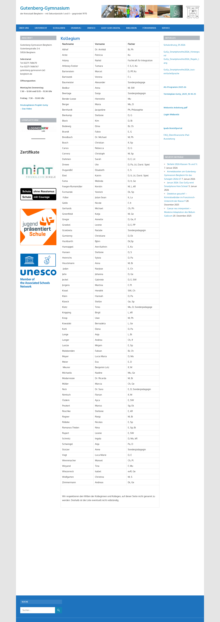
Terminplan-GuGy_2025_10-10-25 (180, 94)
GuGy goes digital (110, 28)
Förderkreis (149, 28)
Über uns (24, 28)
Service (166, 28)
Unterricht (41, 28)
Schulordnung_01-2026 (174, 45)
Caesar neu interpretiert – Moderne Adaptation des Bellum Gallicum (179, 212)
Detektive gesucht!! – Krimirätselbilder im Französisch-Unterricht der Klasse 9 (179, 197)
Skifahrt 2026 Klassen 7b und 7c (182, 164)
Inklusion (131, 28)
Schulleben (59, 28)
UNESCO (91, 28)
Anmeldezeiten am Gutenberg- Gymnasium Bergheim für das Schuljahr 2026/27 (180, 175)
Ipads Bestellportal (173, 128)
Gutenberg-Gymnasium (45, 8)
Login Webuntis (171, 114)
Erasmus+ (76, 28)
